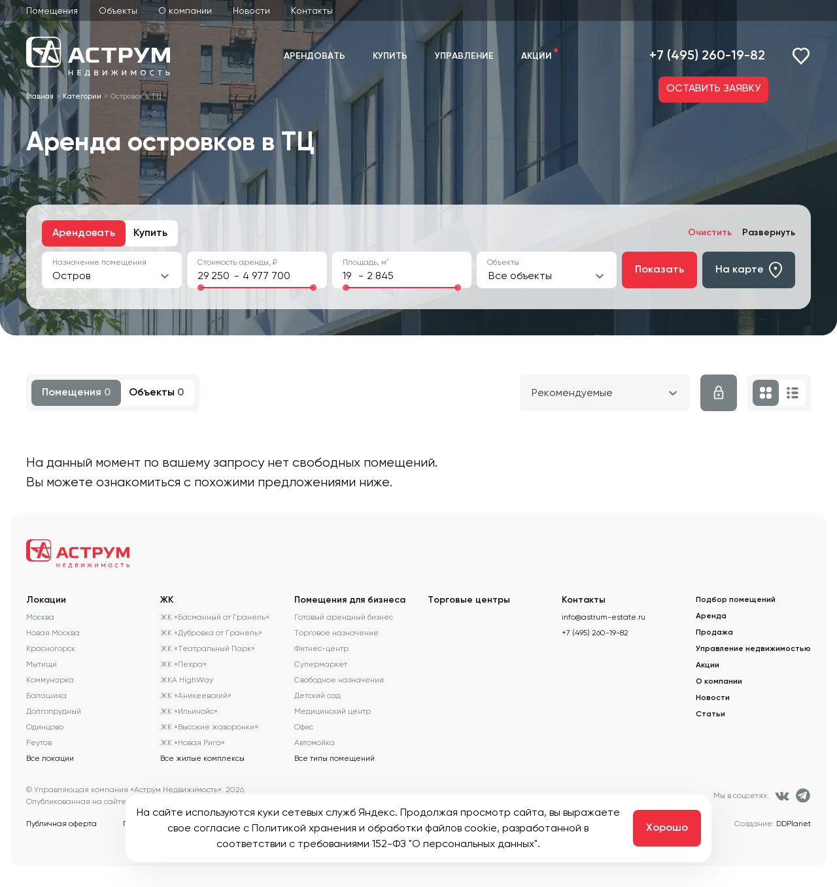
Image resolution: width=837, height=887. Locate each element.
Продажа (714, 633)
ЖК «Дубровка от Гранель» (211, 632)
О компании (185, 10)
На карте (748, 269)
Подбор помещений (736, 600)
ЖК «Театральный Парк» (207, 648)
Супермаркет (320, 664)
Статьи (710, 714)
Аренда (711, 616)
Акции (536, 56)
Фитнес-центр (321, 648)
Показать (659, 270)
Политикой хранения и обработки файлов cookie (374, 828)
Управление (464, 56)
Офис (303, 726)
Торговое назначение (336, 632)
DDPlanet (793, 823)
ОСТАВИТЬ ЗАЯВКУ (713, 89)
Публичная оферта (61, 823)
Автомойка (314, 742)
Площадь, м (365, 262)
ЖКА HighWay (186, 679)
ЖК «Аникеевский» (195, 695)
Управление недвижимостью (753, 649)
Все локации (50, 758)
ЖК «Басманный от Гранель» (214, 617)
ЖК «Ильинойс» (189, 711)
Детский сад (317, 695)
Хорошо (667, 828)
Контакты (312, 10)
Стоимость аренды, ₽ (237, 262)
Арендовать (314, 56)
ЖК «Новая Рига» (192, 742)
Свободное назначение (339, 679)
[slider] (200, 287)
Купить (390, 56)
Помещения (52, 10)
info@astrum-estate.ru (603, 617)
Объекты (118, 10)
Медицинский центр (332, 711)
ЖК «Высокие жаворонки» (209, 726)
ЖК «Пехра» (183, 664)
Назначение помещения (99, 262)
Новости (251, 10)
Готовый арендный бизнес (343, 617)
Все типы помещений (334, 758)
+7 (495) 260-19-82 (707, 56)
